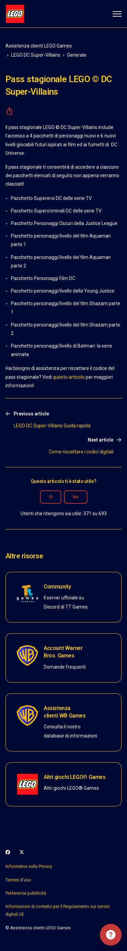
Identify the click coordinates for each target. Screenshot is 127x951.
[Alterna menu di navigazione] (117, 14)
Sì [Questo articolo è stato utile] (50, 497)
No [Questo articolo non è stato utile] (76, 497)
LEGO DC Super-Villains (35, 55)
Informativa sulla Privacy (28, 866)
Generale (76, 55)
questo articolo (69, 377)
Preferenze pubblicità (25, 893)
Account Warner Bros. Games (63, 652)
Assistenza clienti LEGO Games (38, 46)
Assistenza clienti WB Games (65, 712)
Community (57, 586)
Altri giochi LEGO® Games (75, 777)
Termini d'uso (18, 880)
